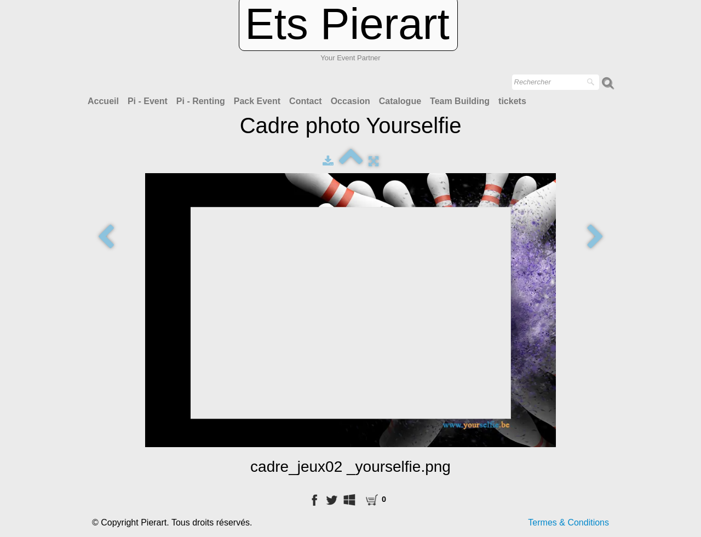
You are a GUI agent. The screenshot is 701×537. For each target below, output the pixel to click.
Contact (305, 101)
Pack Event (257, 101)
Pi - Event (148, 101)
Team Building (460, 101)
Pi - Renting (200, 101)
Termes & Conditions (568, 522)
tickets (512, 101)
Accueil (103, 101)
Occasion (350, 101)
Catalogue (400, 101)
